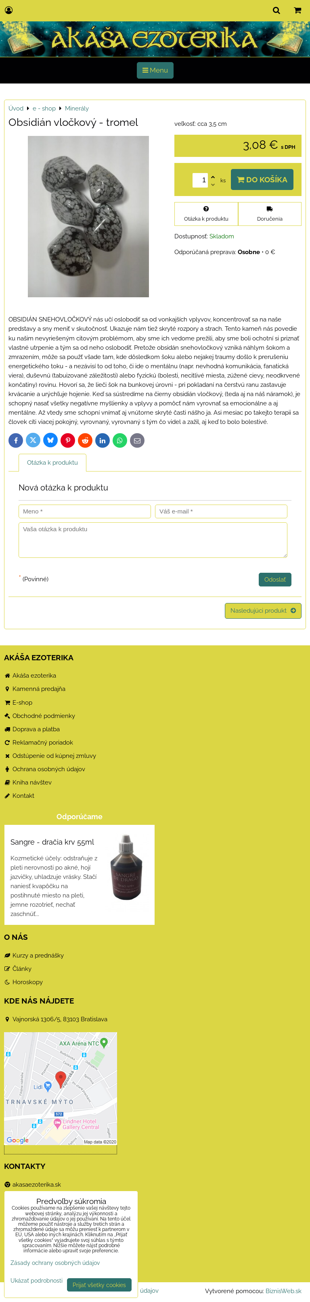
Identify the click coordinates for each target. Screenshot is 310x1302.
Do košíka (262, 179)
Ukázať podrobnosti (36, 1280)
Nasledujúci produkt (263, 610)
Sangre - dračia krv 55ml (52, 842)
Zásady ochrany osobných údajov (55, 1262)
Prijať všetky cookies (99, 1284)
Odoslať (275, 579)
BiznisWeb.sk (284, 1291)
